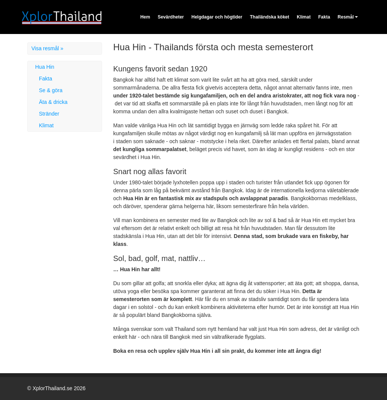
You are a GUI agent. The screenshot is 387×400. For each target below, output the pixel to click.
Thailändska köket (269, 17)
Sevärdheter (171, 17)
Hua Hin (44, 67)
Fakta (324, 17)
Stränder (49, 114)
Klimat (304, 17)
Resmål (345, 17)
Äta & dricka (53, 102)
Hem (145, 17)
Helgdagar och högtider (217, 17)
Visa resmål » (47, 48)
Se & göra (50, 90)
